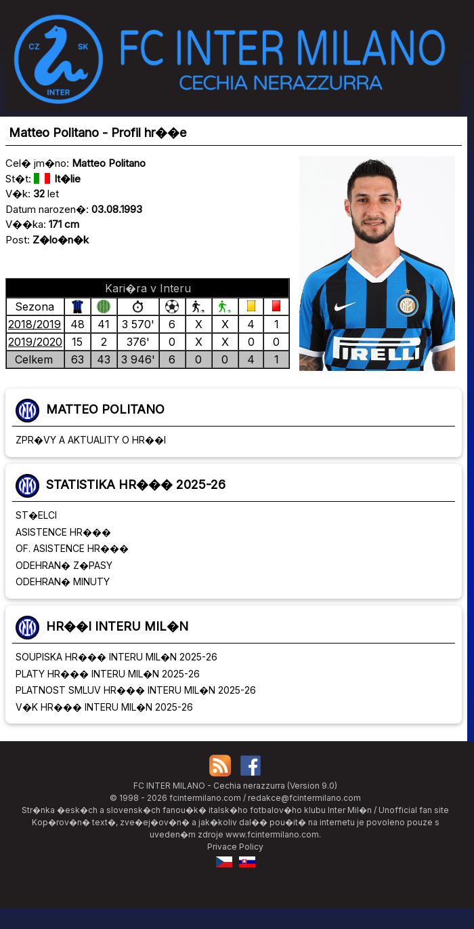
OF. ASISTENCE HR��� (72, 548)
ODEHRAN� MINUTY (63, 581)
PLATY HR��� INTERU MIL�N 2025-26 (108, 673)
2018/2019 (34, 324)
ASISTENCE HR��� (63, 532)
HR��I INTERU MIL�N (117, 626)
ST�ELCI (36, 515)
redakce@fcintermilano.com (304, 798)
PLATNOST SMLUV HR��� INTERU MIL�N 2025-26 (136, 690)
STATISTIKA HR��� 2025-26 (135, 484)
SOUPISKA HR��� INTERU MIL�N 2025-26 (116, 657)
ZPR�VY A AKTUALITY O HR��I (91, 440)
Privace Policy (235, 847)
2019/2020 (35, 342)
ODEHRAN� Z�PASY (64, 565)
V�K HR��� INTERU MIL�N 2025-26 (104, 707)
